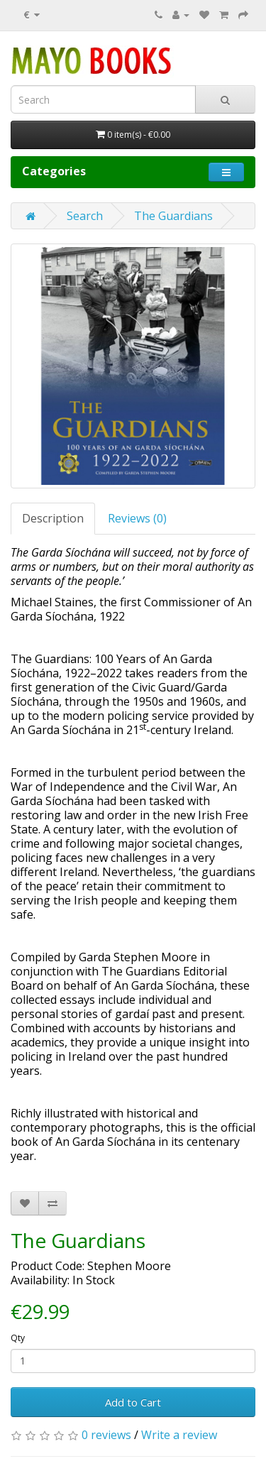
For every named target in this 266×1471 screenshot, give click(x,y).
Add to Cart (133, 1402)
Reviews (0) (137, 518)
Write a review (179, 1435)
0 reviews (106, 1435)
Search (85, 216)
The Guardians (173, 216)
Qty (18, 1338)
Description (53, 518)
